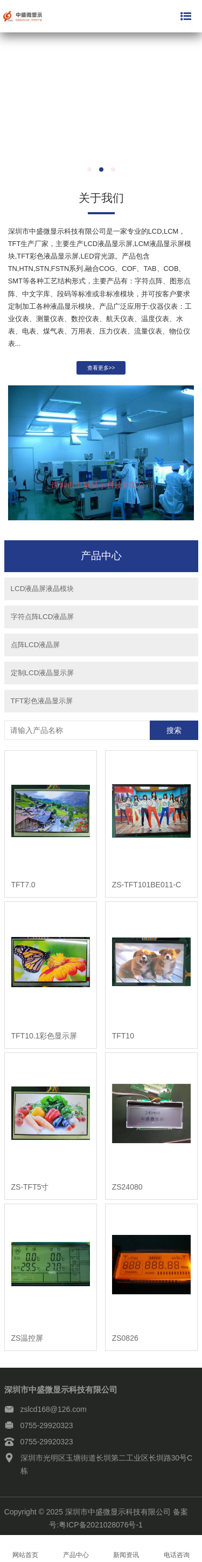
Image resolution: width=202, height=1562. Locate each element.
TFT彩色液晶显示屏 (42, 705)
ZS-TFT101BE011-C (146, 888)
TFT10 (123, 1039)
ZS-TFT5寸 (30, 1190)
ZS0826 (125, 1341)
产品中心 (76, 1549)
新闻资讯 (126, 1549)
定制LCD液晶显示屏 (42, 677)
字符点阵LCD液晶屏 (42, 620)
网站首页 (25, 1549)
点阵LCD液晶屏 (35, 648)
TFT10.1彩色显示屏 (44, 1039)
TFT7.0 (23, 888)
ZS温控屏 (27, 1341)
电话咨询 (176, 1549)
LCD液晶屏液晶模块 (42, 592)
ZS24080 (127, 1190)
